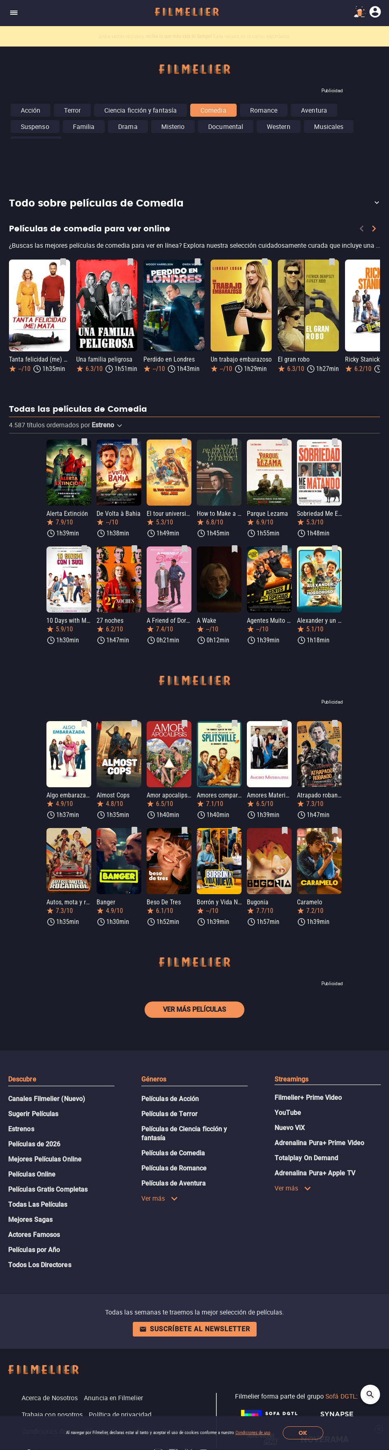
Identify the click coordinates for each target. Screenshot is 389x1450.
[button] (194, 204)
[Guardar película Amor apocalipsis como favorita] (184, 723)
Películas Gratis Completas (48, 1189)
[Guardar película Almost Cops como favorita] (134, 723)
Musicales (329, 126)
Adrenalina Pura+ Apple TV (315, 1173)
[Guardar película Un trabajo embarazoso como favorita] (265, 262)
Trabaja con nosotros (52, 1414)
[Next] (374, 230)
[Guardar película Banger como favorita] (134, 830)
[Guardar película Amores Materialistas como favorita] (285, 723)
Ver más (159, 1198)
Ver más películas (194, 1009)
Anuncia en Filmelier (113, 1397)
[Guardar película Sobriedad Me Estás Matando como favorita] (335, 442)
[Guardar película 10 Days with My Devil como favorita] (84, 549)
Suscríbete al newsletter (194, 1329)
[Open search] (370, 1394)
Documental (225, 126)
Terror (72, 110)
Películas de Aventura (173, 1183)
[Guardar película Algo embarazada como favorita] (84, 723)
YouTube (288, 1113)
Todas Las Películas (38, 1204)
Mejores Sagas (30, 1220)
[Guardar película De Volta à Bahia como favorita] (134, 442)
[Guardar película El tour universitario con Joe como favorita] (184, 442)
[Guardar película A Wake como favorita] (235, 549)
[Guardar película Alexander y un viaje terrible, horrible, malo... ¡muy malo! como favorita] (335, 549)
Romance (264, 110)
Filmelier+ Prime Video (308, 1097)
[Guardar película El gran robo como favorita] (332, 262)
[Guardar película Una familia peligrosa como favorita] (130, 262)
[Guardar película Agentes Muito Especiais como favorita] (285, 549)
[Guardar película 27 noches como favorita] (134, 549)
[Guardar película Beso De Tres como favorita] (184, 830)
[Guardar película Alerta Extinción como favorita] (84, 442)
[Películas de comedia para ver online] (194, 247)
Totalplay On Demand (306, 1158)
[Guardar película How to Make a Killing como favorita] (235, 442)
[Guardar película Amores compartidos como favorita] (235, 723)
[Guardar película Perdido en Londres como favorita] (197, 262)
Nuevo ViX (290, 1128)
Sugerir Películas (33, 1114)
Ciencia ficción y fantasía (140, 110)
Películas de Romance (174, 1168)
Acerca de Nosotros (50, 1397)
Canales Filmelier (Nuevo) (46, 1099)
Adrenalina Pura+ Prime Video (319, 1143)
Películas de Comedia (173, 1153)
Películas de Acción (170, 1099)
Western (278, 126)
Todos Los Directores (39, 1265)
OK (303, 1433)
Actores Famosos (34, 1235)
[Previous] (362, 230)
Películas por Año (34, 1250)
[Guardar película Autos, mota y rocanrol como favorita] (84, 830)
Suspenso (35, 126)
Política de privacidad (120, 1414)
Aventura (314, 110)
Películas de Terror (169, 1114)
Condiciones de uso (252, 1432)
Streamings (292, 1079)
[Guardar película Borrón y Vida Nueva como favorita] (235, 830)
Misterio (173, 126)
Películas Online (31, 1174)
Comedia (213, 110)
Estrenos (21, 1129)
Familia (84, 126)
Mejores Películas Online (44, 1159)
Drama (127, 126)
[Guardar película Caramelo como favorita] (335, 830)
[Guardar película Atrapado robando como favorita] (335, 723)
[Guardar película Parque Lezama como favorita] (285, 442)
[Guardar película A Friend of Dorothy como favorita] (184, 549)
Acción (30, 110)
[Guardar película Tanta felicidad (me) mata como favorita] (63, 262)
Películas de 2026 (34, 1144)
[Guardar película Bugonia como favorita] (285, 830)
